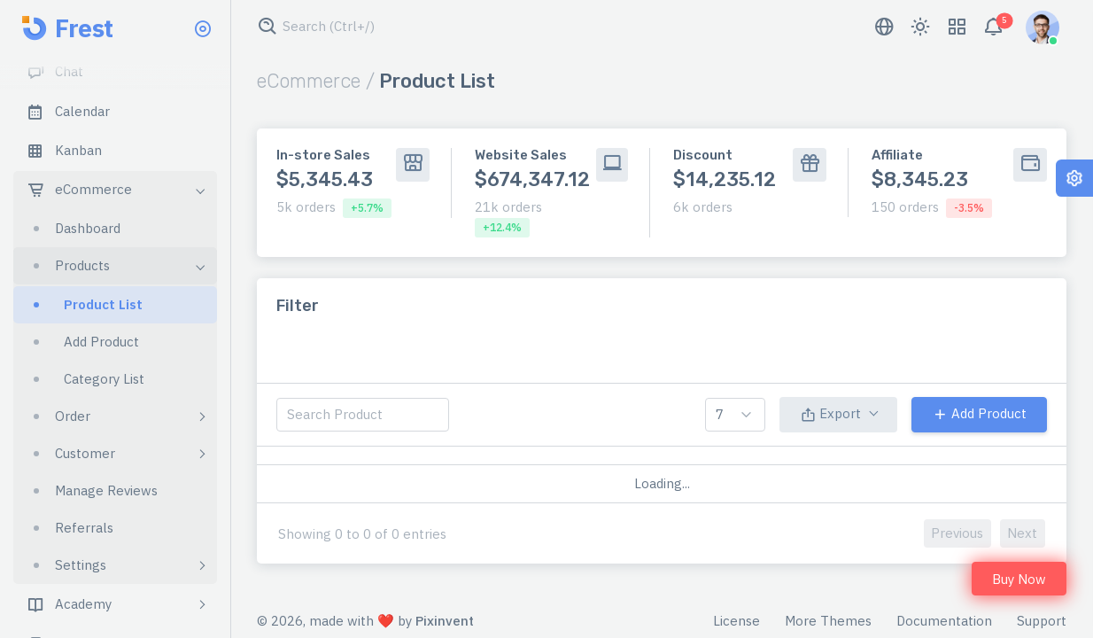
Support (1041, 623)
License (736, 623)
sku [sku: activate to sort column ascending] (667, 464)
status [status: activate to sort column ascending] (915, 464)
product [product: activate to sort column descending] (367, 464)
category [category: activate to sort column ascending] (481, 464)
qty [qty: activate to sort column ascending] (830, 464)
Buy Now (1019, 579)
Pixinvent (444, 623)
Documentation (944, 623)
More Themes (828, 623)
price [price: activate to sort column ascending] (748, 464)
